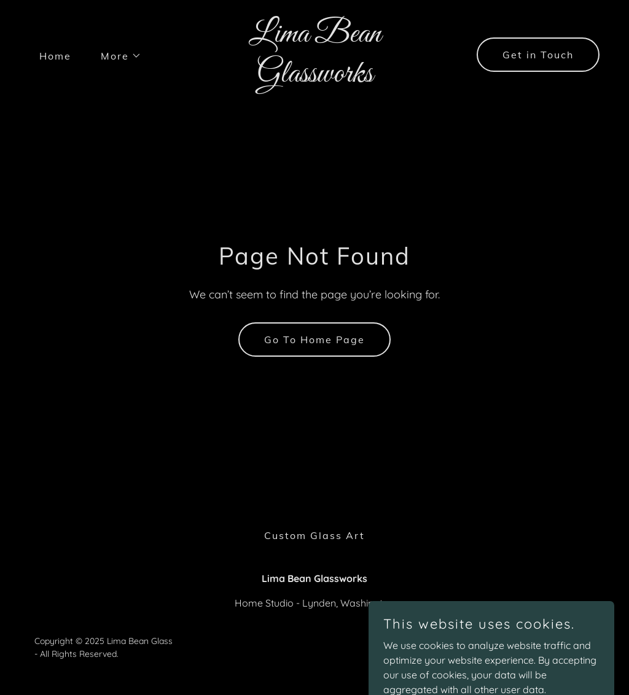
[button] (116, 56)
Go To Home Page (314, 339)
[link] (314, 78)
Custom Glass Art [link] (314, 535)
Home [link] (55, 56)
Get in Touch (538, 55)
